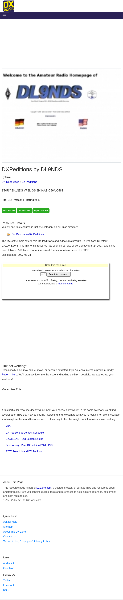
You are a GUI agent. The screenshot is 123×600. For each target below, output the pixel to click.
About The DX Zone (14, 531)
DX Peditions (29, 181)
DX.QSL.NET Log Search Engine (24, 439)
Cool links (8, 568)
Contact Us (9, 536)
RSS (5, 590)
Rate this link (24, 210)
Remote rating (65, 283)
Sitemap (8, 526)
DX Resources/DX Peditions (28, 234)
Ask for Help (10, 521)
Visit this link (9, 210)
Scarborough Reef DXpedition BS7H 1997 (29, 445)
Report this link (41, 210)
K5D (8, 426)
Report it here (9, 374)
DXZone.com (43, 487)
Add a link (8, 563)
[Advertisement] (61, 44)
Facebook (8, 585)
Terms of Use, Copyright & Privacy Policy (26, 541)
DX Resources (10, 181)
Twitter (7, 580)
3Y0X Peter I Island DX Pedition (24, 451)
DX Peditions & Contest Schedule (25, 432)
